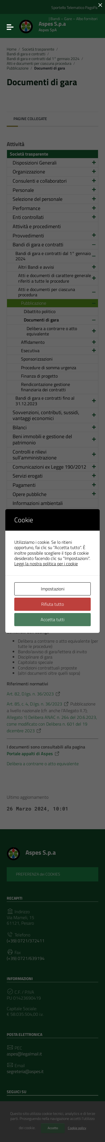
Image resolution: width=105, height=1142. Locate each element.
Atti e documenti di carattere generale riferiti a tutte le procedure (57, 278)
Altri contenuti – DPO (35, 582)
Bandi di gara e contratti (26, 54)
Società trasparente (38, 49)
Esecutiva (59, 350)
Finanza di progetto (39, 376)
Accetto (53, 1128)
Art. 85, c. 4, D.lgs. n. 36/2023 (38, 703)
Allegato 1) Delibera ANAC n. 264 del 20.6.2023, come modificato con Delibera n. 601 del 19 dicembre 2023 (52, 724)
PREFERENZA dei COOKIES (38, 874)
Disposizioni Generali (55, 162)
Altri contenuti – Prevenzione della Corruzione (55, 515)
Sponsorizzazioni (37, 359)
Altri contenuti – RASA (36, 557)
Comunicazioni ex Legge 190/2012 (55, 467)
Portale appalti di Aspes (33, 753)
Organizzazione (55, 171)
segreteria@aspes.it (25, 1071)
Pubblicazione (18, 68)
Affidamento (59, 342)
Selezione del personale (55, 199)
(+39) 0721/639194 (26, 958)
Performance (55, 208)
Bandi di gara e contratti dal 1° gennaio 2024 (43, 59)
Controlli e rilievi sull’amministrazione (55, 455)
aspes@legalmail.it (24, 1054)
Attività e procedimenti (37, 226)
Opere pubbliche (55, 494)
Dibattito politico (39, 311)
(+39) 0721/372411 (26, 940)
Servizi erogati (55, 476)
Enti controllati (55, 217)
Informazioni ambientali (38, 503)
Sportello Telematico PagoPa (74, 7)
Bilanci (55, 427)
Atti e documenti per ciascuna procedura (39, 63)
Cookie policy (77, 1128)
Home (12, 49)
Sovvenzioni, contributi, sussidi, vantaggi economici (55, 415)
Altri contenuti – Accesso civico (46, 527)
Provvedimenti (55, 235)
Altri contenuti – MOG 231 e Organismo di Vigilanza (42, 570)
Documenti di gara (60, 319)
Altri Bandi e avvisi (57, 267)
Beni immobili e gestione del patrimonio (55, 439)
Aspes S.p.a (52, 25)
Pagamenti (55, 485)
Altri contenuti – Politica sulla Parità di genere (50, 609)
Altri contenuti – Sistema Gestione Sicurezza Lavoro (49, 594)
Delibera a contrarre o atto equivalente (62, 331)
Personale (55, 190)
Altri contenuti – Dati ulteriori (43, 621)
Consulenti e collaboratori (55, 181)
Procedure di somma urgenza (48, 367)
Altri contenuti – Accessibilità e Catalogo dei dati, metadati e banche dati (51, 542)
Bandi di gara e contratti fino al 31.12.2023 (56, 401)
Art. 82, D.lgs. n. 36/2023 (34, 693)
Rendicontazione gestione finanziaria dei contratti (45, 387)
